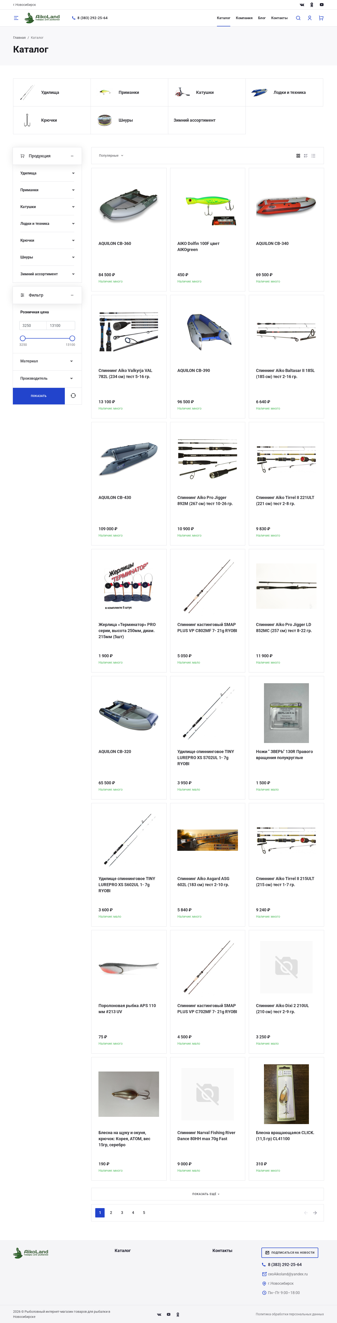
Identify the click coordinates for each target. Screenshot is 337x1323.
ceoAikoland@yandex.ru (288, 1274)
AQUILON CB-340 (272, 243)
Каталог (223, 18)
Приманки (129, 92)
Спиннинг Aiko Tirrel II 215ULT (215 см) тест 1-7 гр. (285, 881)
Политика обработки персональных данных (290, 1314)
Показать (39, 396)
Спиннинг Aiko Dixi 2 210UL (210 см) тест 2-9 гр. (282, 1008)
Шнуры (126, 120)
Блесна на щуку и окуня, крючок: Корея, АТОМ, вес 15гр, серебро (124, 1138)
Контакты (279, 18)
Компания (244, 18)
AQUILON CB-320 (115, 751)
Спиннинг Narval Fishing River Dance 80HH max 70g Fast (206, 1135)
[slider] (23, 338)
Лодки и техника (290, 92)
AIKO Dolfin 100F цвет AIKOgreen (198, 246)
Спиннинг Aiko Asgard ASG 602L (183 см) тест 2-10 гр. (203, 881)
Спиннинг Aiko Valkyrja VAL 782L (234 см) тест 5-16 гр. (125, 373)
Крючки (49, 120)
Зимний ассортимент (195, 120)
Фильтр (47, 295)
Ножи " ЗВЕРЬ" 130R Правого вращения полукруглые (284, 754)
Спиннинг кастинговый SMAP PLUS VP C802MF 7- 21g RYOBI (207, 627)
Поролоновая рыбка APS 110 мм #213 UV (127, 1008)
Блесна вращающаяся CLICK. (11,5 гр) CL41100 (285, 1135)
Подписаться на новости (290, 1252)
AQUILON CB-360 (115, 243)
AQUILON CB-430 (115, 497)
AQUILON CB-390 (193, 370)
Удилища (50, 92)
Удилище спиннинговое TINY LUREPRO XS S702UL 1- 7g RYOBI (205, 757)
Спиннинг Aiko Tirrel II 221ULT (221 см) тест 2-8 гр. (285, 500)
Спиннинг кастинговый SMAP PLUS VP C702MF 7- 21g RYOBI (207, 1008)
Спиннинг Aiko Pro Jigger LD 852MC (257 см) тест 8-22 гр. (284, 627)
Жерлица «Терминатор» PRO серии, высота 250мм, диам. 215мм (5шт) (127, 630)
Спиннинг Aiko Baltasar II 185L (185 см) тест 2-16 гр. (285, 373)
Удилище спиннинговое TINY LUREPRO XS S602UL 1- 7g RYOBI (127, 884)
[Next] (315, 1212)
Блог (262, 18)
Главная (19, 37)
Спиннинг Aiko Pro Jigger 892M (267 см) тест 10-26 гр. (205, 500)
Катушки (205, 92)
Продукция (47, 156)
